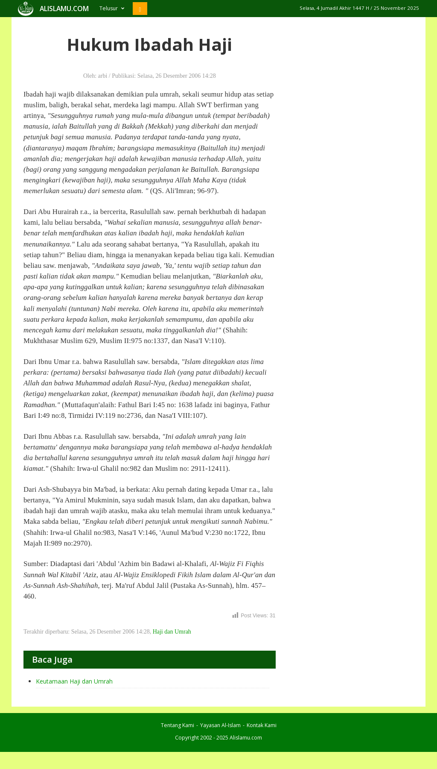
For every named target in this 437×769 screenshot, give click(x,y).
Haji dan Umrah (172, 631)
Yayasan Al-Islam (220, 725)
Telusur (111, 8)
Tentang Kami (177, 725)
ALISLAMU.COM (64, 8)
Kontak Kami (262, 725)
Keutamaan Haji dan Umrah (74, 681)
